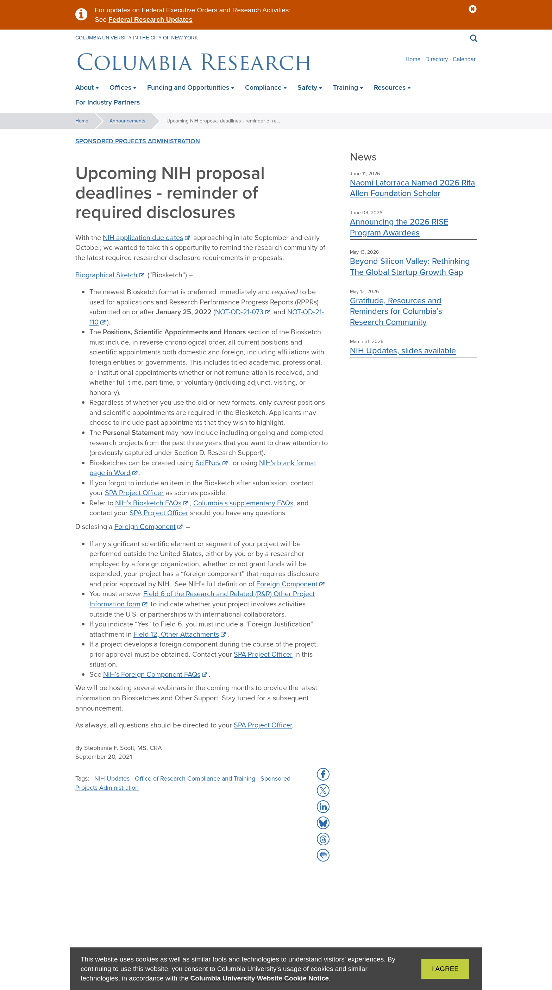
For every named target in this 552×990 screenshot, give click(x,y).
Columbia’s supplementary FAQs (243, 503)
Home (413, 59)
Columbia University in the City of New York (136, 37)
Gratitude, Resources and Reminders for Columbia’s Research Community (396, 311)
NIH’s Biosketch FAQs (148, 503)
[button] (473, 9)
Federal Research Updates (150, 19)
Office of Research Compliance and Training (195, 778)
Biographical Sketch (106, 275)
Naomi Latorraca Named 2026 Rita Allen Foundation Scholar (412, 188)
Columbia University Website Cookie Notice (259, 978)
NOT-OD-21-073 (239, 312)
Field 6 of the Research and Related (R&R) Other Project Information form (202, 598)
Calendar (464, 59)
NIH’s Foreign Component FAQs (151, 674)
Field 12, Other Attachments (176, 634)
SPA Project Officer (134, 492)
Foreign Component (145, 526)
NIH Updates (112, 778)
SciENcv (207, 463)
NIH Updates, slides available (403, 350)
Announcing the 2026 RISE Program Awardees (399, 227)
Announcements (127, 121)
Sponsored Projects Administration (137, 141)
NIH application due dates (143, 237)
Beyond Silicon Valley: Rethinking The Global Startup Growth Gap (410, 266)
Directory (436, 59)
